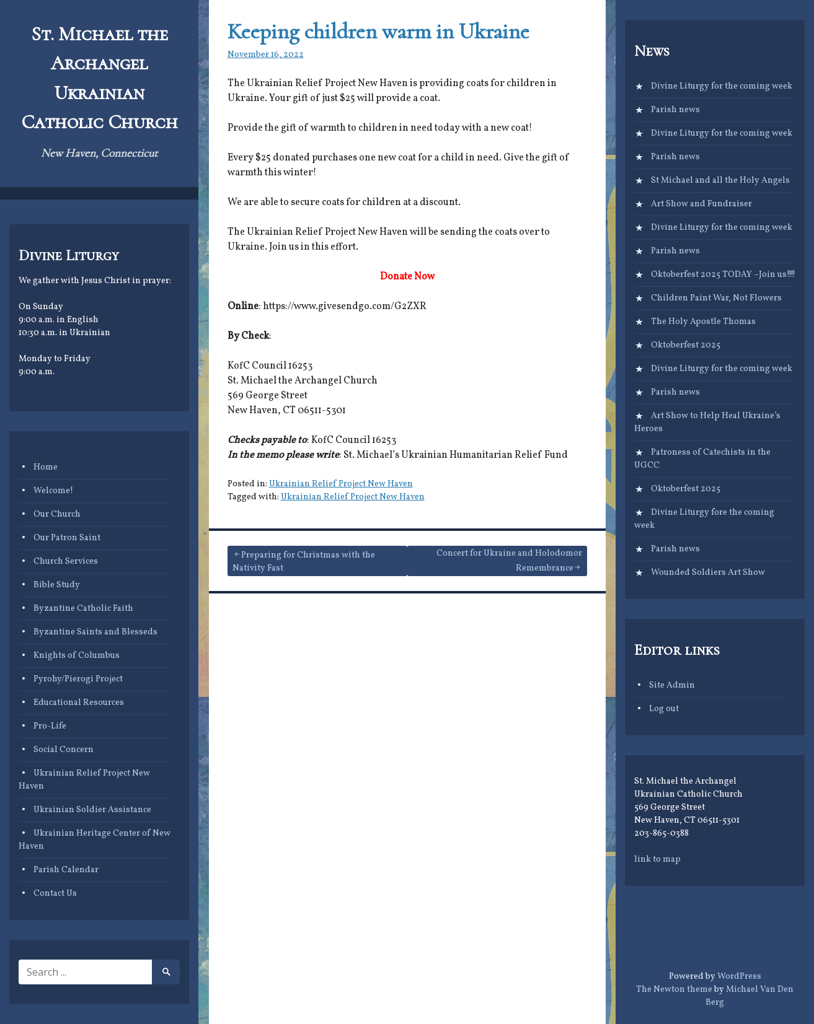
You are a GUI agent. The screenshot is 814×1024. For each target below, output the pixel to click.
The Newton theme (674, 990)
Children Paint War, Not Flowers (716, 298)
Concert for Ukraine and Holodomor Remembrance (509, 561)
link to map (657, 859)
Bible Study (56, 585)
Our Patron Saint (66, 538)
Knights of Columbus (76, 656)
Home (45, 467)
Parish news (675, 110)
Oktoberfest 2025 (685, 345)
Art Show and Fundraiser (701, 204)
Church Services (65, 561)
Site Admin (672, 685)
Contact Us (55, 893)
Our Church (57, 514)
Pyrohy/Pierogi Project (78, 679)
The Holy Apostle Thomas (703, 322)
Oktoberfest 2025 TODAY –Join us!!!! (723, 275)
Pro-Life (49, 726)
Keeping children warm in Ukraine (378, 31)
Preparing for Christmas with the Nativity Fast (303, 561)
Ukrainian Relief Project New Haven (341, 484)
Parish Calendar (66, 870)
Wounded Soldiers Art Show (708, 573)
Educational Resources (78, 703)
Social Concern (63, 750)
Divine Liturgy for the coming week (721, 86)
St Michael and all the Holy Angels (720, 180)
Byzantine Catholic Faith (83, 609)
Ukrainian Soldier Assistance (92, 810)
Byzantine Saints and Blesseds (95, 632)
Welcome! (53, 491)
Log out (664, 709)
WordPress (739, 976)
